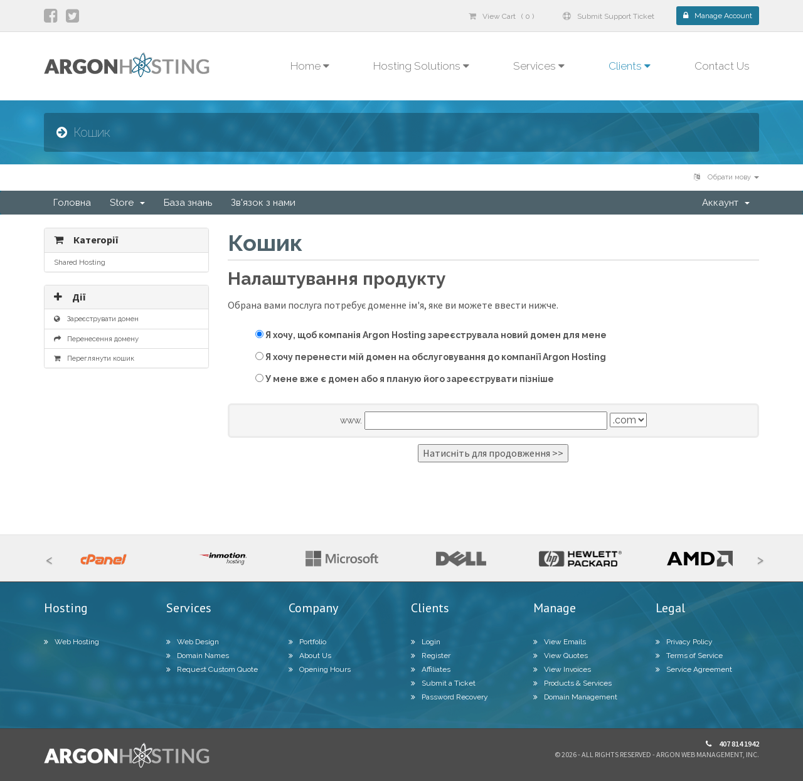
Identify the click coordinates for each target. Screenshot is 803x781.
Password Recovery (449, 697)
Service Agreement (694, 669)
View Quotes (560, 655)
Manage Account (717, 15)
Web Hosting (71, 641)
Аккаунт (726, 202)
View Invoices (562, 669)
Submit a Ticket (443, 683)
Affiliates (430, 669)
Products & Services (572, 683)
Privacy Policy (684, 641)
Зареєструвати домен (96, 318)
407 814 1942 (732, 743)
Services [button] (539, 66)
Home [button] (309, 66)
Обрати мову (726, 177)
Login (425, 641)
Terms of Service (689, 655)
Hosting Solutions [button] (421, 66)
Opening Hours (320, 669)
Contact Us (722, 66)
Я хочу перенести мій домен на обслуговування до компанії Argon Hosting (430, 357)
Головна (72, 202)
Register (430, 655)
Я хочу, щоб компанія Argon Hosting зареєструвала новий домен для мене (431, 335)
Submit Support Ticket (608, 16)
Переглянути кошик (94, 358)
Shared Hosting (79, 262)
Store (127, 202)
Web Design (192, 641)
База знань (188, 202)
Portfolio (307, 641)
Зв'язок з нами (263, 202)
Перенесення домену (96, 338)
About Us (310, 655)
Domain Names (197, 655)
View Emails (559, 641)
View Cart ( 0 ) (501, 16)
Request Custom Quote (212, 669)
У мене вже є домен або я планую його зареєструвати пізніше (404, 379)
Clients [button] (630, 66)
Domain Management (575, 697)
